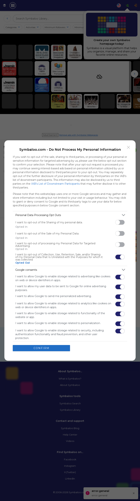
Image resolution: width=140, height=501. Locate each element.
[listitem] (70, 215)
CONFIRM (41, 348)
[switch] (120, 222)
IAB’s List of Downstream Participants (55, 183)
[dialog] (70, 250)
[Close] (128, 147)
